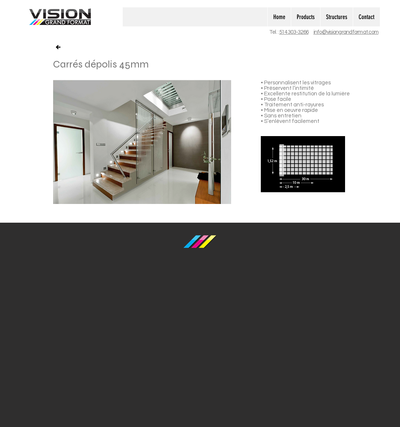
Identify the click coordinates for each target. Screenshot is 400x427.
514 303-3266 (293, 32)
